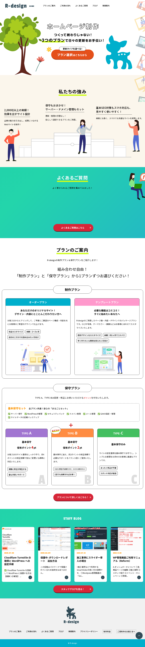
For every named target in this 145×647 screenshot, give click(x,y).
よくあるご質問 (81, 5)
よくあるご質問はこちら (72, 227)
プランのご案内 (49, 5)
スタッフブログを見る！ (72, 589)
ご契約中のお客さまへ (126, 631)
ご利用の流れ (65, 5)
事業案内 (105, 5)
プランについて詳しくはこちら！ (73, 497)
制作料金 (107, 631)
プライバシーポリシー (89, 631)
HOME (31, 6)
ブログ (95, 5)
